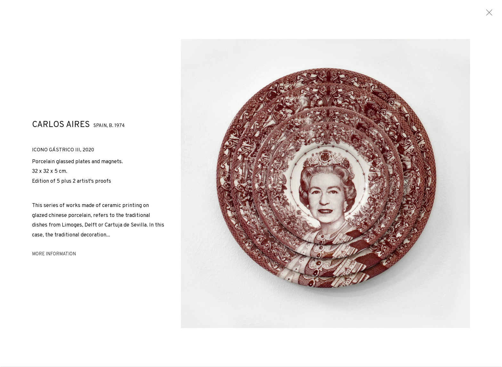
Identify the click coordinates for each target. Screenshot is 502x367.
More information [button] (54, 256)
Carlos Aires (61, 127)
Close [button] (488, 14)
